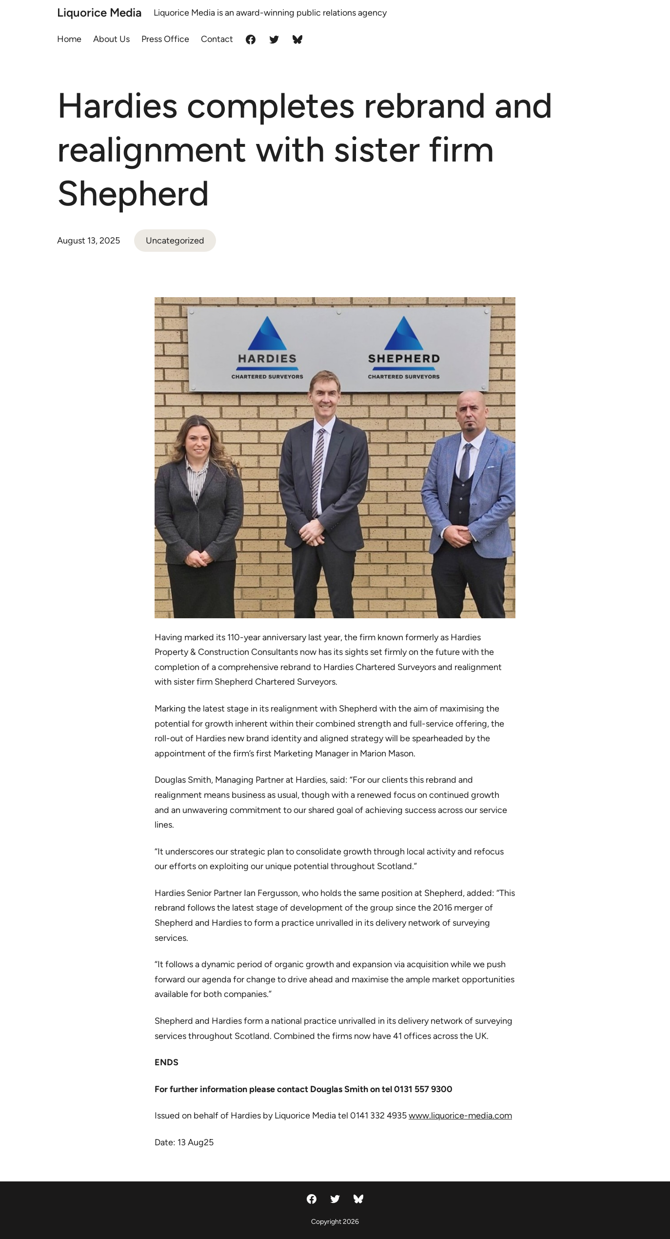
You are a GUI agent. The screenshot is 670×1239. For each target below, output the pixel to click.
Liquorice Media (99, 12)
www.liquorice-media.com (460, 1115)
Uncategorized (175, 240)
